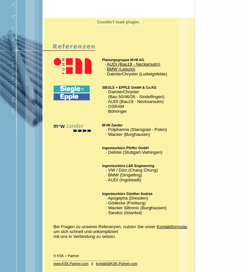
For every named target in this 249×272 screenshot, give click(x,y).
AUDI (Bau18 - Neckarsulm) (133, 64)
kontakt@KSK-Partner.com (116, 264)
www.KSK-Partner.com (71, 264)
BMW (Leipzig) (121, 69)
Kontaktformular (172, 226)
